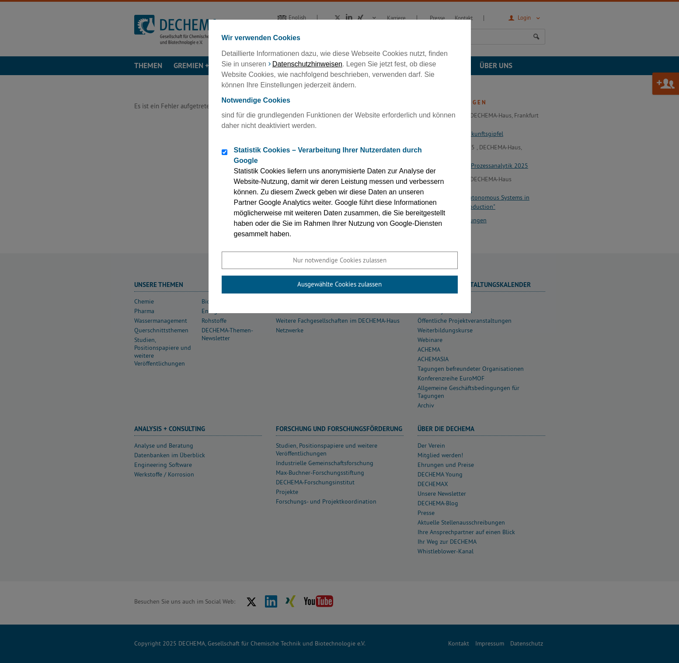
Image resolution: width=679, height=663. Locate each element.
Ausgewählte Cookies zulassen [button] (339, 284)
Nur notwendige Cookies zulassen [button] (340, 260)
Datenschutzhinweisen (307, 64)
